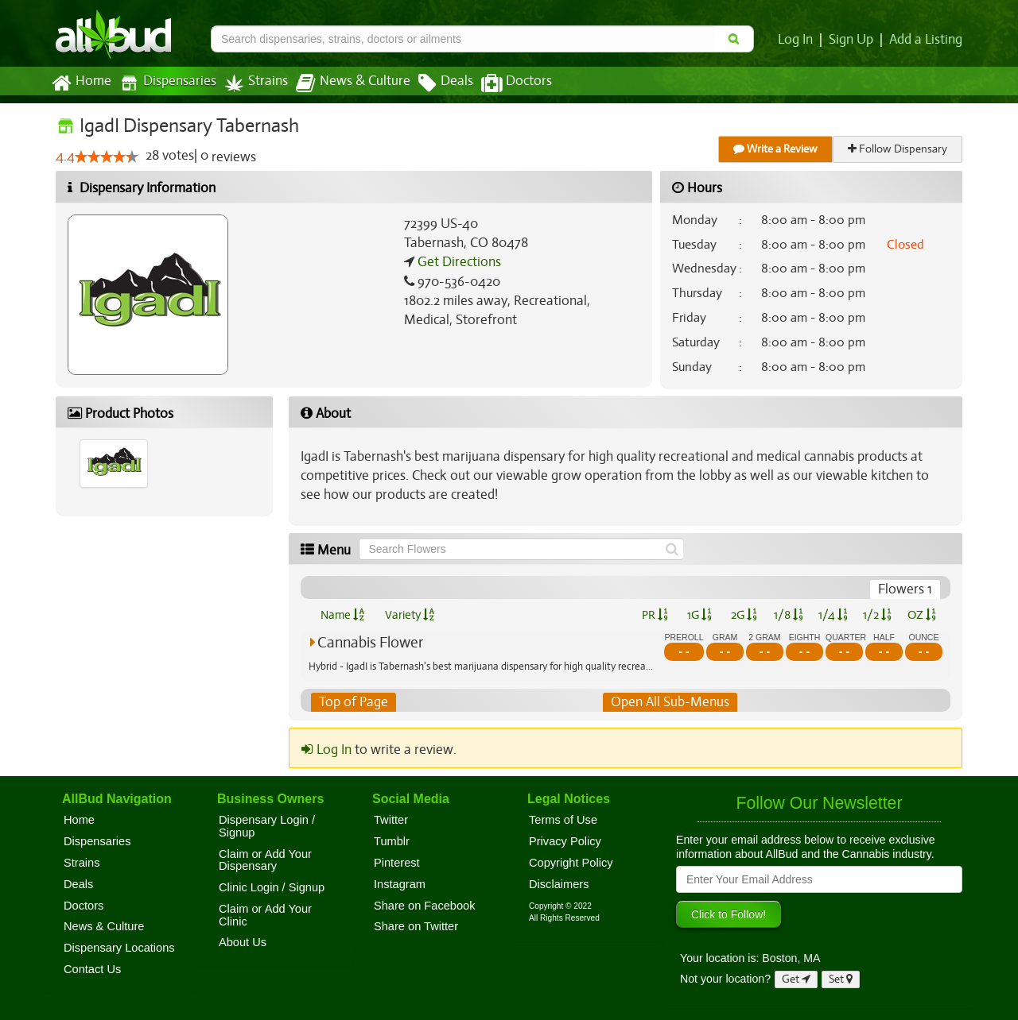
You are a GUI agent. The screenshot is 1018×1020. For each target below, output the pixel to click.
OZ (922, 615)
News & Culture (344, 83)
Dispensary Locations (119, 947)
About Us (242, 943)
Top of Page (353, 702)
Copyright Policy (571, 862)
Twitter (391, 819)
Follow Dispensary (898, 149)
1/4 (832, 615)
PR (654, 615)
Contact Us (92, 969)
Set (841, 979)
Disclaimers (559, 884)
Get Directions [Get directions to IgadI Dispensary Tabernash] (457, 262)
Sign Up (854, 40)
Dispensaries (165, 83)
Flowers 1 (906, 589)
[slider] (106, 157)
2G (743, 615)
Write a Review (776, 149)
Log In (798, 40)
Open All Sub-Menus (670, 702)
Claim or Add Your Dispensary (265, 860)
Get (796, 979)
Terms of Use (563, 819)
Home (81, 83)
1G (699, 615)
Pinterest (397, 862)
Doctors (503, 83)
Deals (433, 83)
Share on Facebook (425, 905)
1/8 (788, 615)
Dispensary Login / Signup (267, 826)
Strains (251, 83)
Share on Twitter (416, 927)
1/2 (877, 615)
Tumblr (392, 841)
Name (342, 615)
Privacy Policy (565, 841)
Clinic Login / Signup (271, 887)
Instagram (399, 884)
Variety (409, 615)
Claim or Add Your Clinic (265, 915)
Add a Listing (926, 40)
